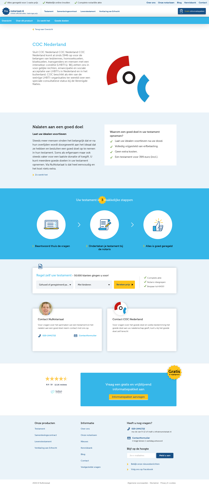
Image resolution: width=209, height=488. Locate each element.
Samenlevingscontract (67, 11)
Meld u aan (164, 455)
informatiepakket (194, 11)
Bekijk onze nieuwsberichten (143, 464)
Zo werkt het (40, 174)
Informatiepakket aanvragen (128, 396)
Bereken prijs (123, 284)
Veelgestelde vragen (91, 467)
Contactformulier (88, 335)
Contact (203, 2)
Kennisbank (190, 2)
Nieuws (84, 441)
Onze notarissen (166, 2)
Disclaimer (154, 483)
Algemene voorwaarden (138, 483)
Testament (48, 11)
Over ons (150, 2)
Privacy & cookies (168, 483)
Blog (179, 2)
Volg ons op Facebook (140, 469)
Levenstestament (88, 11)
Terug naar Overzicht (43, 29)
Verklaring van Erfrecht (109, 11)
